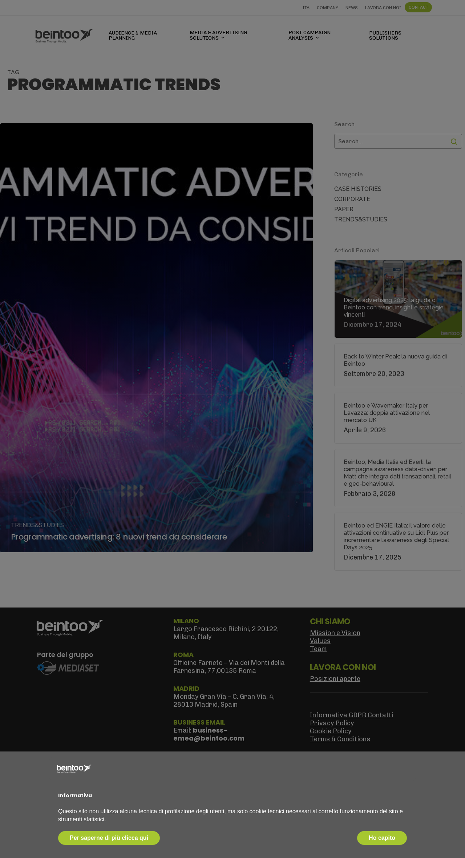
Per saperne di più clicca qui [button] (109, 838)
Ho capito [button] (382, 838)
